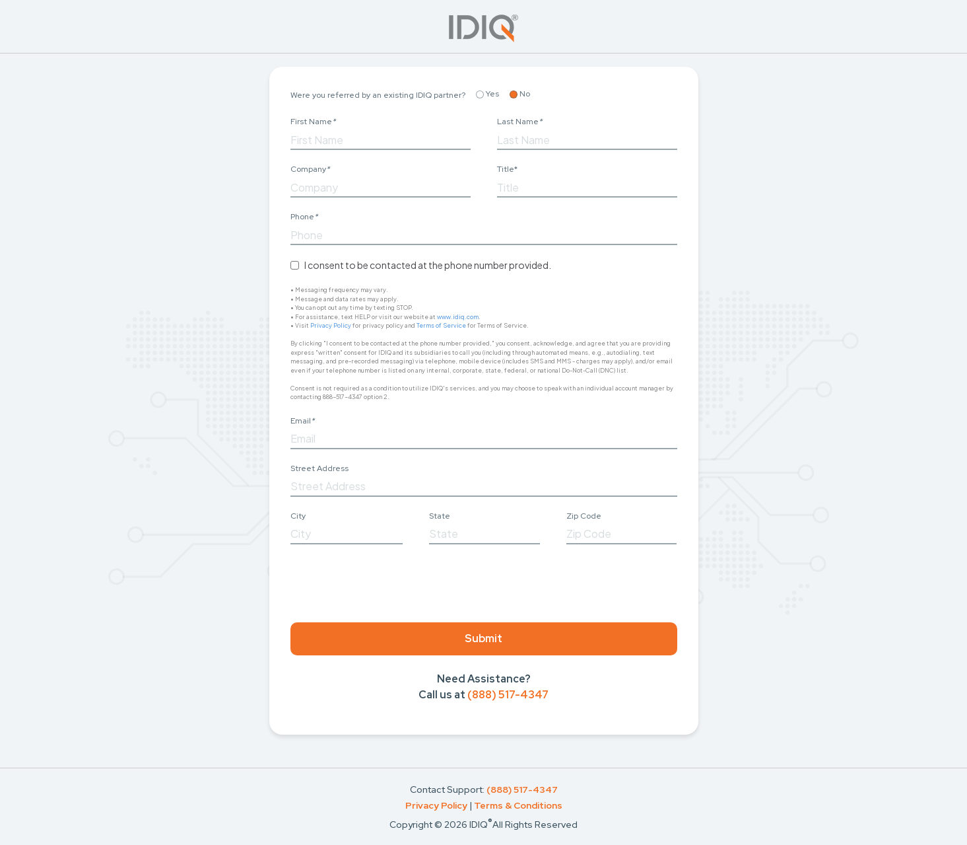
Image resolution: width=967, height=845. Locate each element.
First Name (312, 121)
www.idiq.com (458, 316)
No (520, 94)
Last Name (519, 121)
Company (309, 169)
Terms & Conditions (518, 805)
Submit (483, 638)
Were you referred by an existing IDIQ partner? (377, 95)
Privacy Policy (330, 325)
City (298, 516)
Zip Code (583, 516)
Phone (303, 216)
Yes (487, 94)
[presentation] (390, 580)
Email (302, 421)
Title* (507, 169)
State (439, 516)
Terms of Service (441, 325)
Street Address (319, 468)
